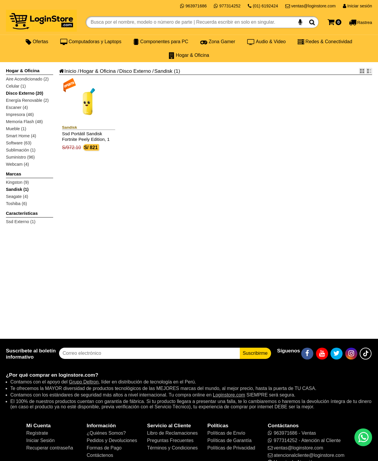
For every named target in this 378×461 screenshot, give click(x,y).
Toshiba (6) (16, 203)
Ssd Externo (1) (20, 221)
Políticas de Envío (226, 433)
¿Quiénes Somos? (106, 433)
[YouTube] (322, 354)
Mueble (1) (16, 128)
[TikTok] (366, 354)
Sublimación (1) (20, 150)
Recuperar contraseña (49, 447)
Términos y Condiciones (172, 447)
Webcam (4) (17, 164)
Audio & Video (266, 41)
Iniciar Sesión (40, 440)
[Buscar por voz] (300, 22)
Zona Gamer (217, 41)
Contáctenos (100, 455)
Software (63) (18, 143)
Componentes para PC (160, 41)
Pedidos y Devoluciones (112, 440)
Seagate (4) (17, 196)
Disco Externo (135, 71)
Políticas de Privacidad (231, 447)
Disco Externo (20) (24, 93)
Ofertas (37, 41)
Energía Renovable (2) (27, 100)
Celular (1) (16, 86)
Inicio (67, 71)
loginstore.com (76, 375)
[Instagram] (351, 354)
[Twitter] (336, 354)
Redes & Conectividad (325, 41)
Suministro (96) (20, 157)
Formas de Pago (104, 447)
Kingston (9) (17, 182)
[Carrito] (334, 22)
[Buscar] (312, 22)
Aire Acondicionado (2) (27, 79)
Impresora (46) (20, 114)
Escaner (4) (17, 107)
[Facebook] (307, 354)
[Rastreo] (360, 22)
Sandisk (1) (17, 189)
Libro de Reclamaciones (172, 433)
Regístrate (37, 433)
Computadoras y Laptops (90, 41)
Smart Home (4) (21, 135)
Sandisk (163, 71)
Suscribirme (255, 353)
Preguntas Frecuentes (170, 440)
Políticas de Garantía (229, 440)
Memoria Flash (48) (24, 121)
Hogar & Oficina (189, 55)
